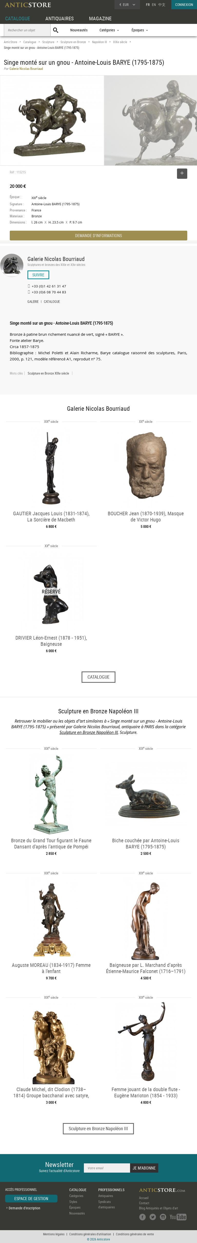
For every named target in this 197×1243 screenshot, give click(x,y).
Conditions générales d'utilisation (90, 1234)
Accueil (144, 1197)
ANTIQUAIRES (59, 18)
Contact (144, 1203)
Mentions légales (53, 1234)
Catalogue (29, 42)
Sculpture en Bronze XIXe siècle (48, 373)
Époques (75, 1207)
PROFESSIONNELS (111, 1189)
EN (154, 4)
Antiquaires (105, 1195)
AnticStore (10, 42)
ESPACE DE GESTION (31, 1198)
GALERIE (32, 302)
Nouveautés (78, 29)
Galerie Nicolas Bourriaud (56, 259)
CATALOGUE (17, 18)
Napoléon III (99, 42)
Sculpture (48, 42)
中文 (161, 4)
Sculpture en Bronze (73, 42)
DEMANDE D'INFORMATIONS (98, 235)
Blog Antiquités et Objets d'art (158, 1208)
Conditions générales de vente (135, 1234)
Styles (73, 1201)
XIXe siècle (120, 42)
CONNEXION (184, 4)
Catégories (76, 1195)
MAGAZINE (100, 18)
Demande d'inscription (24, 1207)
